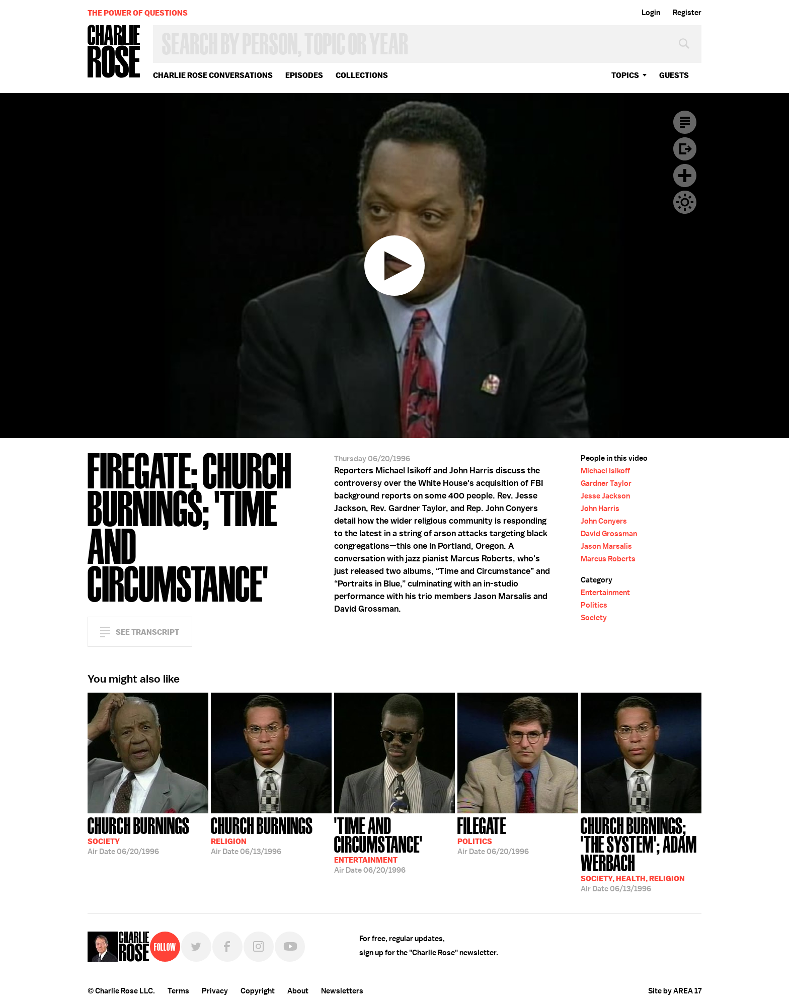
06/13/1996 (262, 835)
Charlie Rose (114, 52)
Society (594, 618)
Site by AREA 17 (674, 991)
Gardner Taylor (606, 483)
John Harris (600, 509)
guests (674, 75)
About (297, 991)
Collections (362, 75)
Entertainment (605, 593)
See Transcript (147, 632)
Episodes (304, 75)
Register (687, 13)
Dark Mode (684, 202)
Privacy (215, 991)
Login (651, 13)
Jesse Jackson (605, 496)
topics (625, 75)
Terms (178, 991)
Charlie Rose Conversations (213, 75)
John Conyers (604, 521)
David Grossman (609, 534)
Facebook (227, 947)
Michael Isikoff (605, 471)
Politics (594, 605)
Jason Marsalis (606, 546)
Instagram (259, 947)
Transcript (684, 122)
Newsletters (342, 991)
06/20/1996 (139, 835)
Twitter (196, 947)
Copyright (258, 991)
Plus (684, 175)
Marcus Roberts (608, 559)
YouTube (290, 947)
